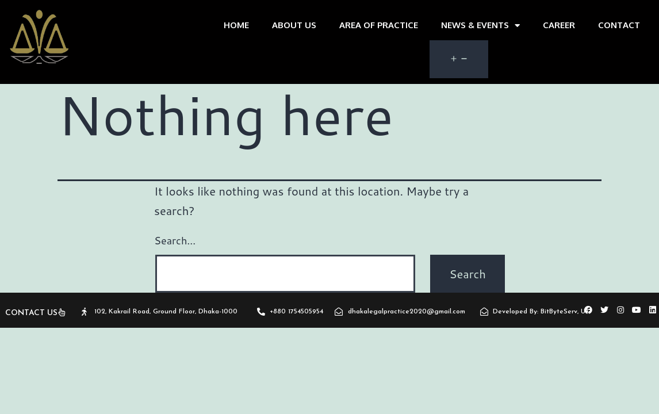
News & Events (480, 26)
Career (559, 25)
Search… (175, 240)
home (236, 25)
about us (294, 25)
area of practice (378, 25)
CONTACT (619, 25)
